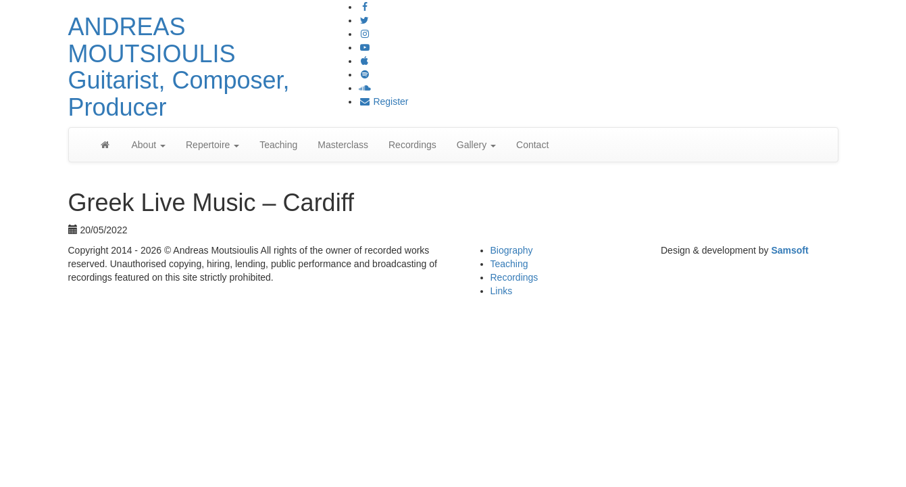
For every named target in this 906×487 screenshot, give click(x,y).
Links (501, 290)
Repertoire (212, 144)
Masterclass (343, 144)
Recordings (412, 144)
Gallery (476, 144)
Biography (511, 250)
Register (384, 101)
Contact (532, 144)
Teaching (278, 144)
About (149, 144)
